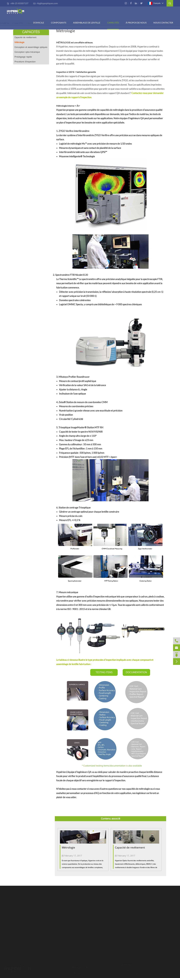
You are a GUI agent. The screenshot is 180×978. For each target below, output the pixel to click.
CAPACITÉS (113, 22)
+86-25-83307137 (17, 3)
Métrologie (19, 43)
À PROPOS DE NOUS (136, 22)
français (154, 3)
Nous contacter (163, 22)
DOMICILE (38, 22)
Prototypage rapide (23, 57)
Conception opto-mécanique (27, 52)
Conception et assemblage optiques (31, 47)
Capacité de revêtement (25, 38)
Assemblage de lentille (86, 22)
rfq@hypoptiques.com (45, 3)
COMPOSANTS (58, 22)
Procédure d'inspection (25, 62)
